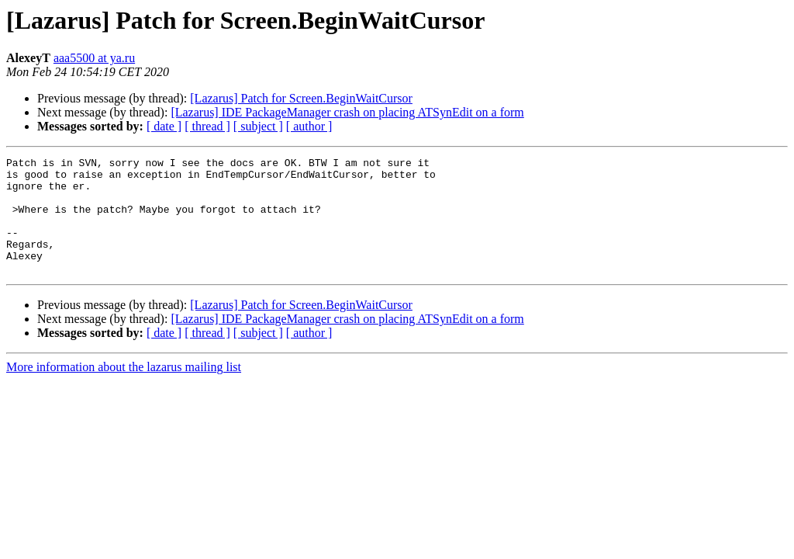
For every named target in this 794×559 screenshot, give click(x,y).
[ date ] (164, 126)
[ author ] (309, 126)
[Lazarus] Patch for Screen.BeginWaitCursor (301, 98)
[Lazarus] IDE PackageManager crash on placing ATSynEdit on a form (347, 112)
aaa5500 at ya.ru (94, 57)
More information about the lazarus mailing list (123, 390)
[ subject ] (258, 126)
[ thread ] (207, 126)
